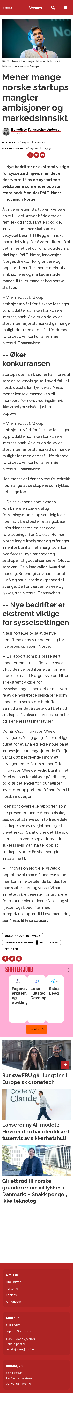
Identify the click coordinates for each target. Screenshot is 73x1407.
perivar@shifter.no (18, 1383)
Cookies (11, 1295)
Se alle (35, 1029)
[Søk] (53, 7)
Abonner (35, 7)
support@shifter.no (19, 1331)
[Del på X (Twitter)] (36, 155)
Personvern (14, 1288)
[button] (67, 970)
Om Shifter (13, 1282)
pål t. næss (49, 942)
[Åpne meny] (65, 8)
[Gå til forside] (7, 8)
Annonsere (13, 1301)
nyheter (11, 948)
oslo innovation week (22, 935)
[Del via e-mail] (42, 155)
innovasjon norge (19, 942)
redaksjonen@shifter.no (22, 1349)
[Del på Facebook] (30, 155)
